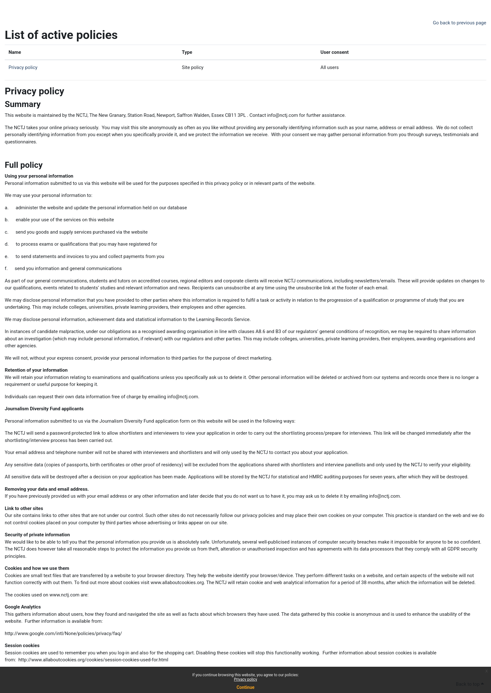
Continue (246, 687)
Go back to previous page (459, 23)
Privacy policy (245, 679)
